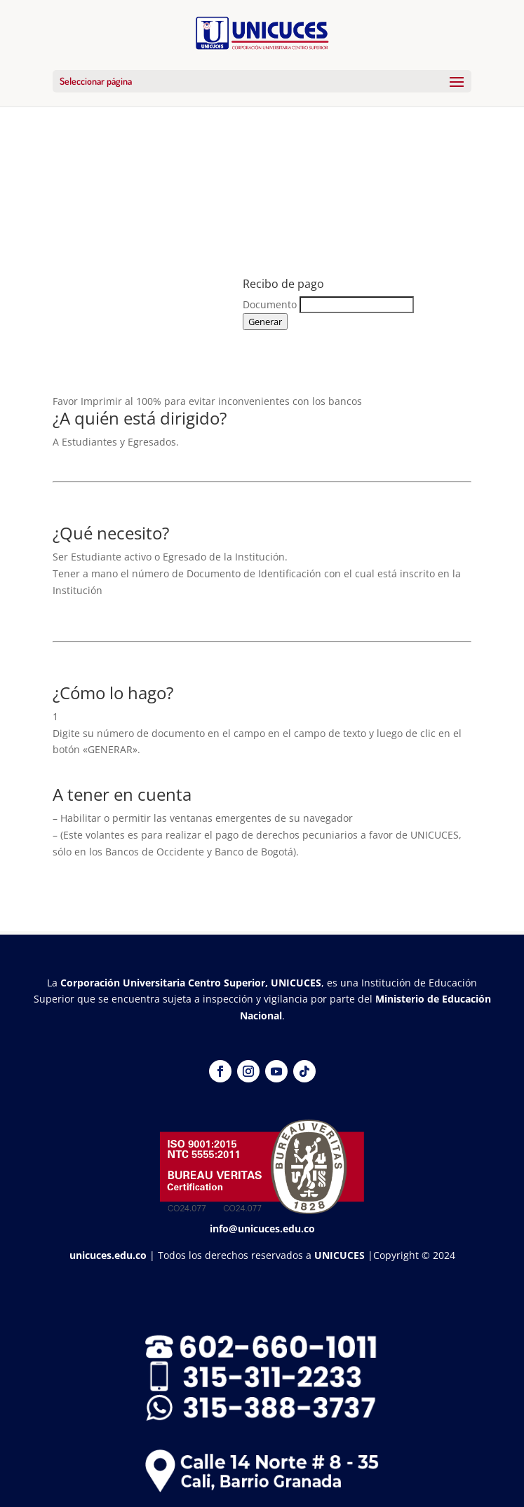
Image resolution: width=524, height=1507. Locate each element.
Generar (265, 321)
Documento (270, 304)
